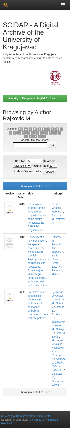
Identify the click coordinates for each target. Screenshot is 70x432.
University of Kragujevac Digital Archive (30, 98)
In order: (49, 161)
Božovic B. (58, 370)
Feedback (7, 423)
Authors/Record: (24, 171)
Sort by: (20, 161)
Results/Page (40, 165)
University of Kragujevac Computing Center (26, 416)
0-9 (20, 129)
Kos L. (59, 351)
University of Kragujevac (44, 419)
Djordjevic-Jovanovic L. (58, 296)
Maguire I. (57, 211)
